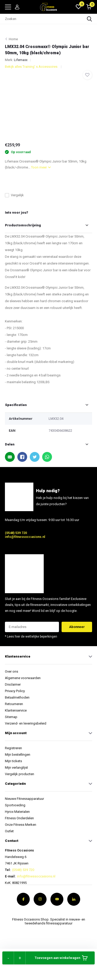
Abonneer (77, 627)
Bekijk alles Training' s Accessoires (31, 67)
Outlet (9, 831)
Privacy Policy (15, 691)
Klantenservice (16, 710)
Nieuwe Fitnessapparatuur (24, 799)
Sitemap (11, 717)
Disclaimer (13, 684)
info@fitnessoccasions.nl (25, 537)
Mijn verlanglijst (16, 767)
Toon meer (41, 167)
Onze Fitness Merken (20, 825)
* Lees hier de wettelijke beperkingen (31, 636)
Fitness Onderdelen (19, 818)
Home (13, 39)
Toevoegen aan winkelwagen (61, 958)
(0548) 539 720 (16, 533)
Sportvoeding (15, 805)
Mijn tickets (13, 761)
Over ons (11, 671)
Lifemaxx (20, 60)
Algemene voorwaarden (23, 678)
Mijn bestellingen (17, 754)
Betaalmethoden (17, 697)
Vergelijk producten (19, 774)
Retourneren (14, 704)
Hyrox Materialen (17, 812)
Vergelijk (14, 195)
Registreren (13, 748)
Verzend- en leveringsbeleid (25, 723)
